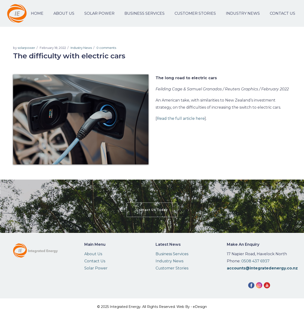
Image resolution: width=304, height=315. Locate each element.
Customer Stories (172, 268)
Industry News (81, 48)
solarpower (26, 48)
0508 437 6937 (255, 261)
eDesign (200, 307)
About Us (93, 254)
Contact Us (94, 261)
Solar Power (96, 268)
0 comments (106, 48)
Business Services (172, 254)
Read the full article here (181, 118)
